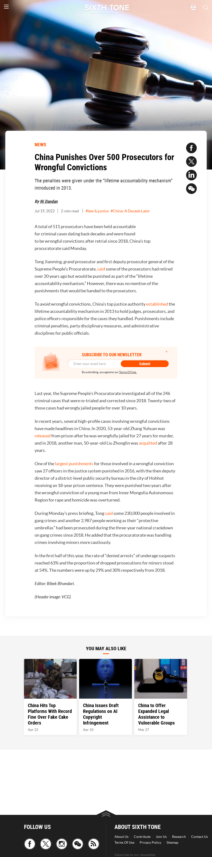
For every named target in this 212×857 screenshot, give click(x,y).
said (101, 268)
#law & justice (97, 211)
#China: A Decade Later (130, 211)
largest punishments (74, 463)
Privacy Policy (150, 842)
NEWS (40, 144)
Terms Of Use (124, 842)
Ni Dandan (49, 201)
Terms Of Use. (128, 372)
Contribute (142, 837)
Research (179, 837)
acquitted (148, 443)
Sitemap (172, 842)
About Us (121, 837)
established (157, 304)
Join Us (161, 837)
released (43, 435)
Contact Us (199, 837)
